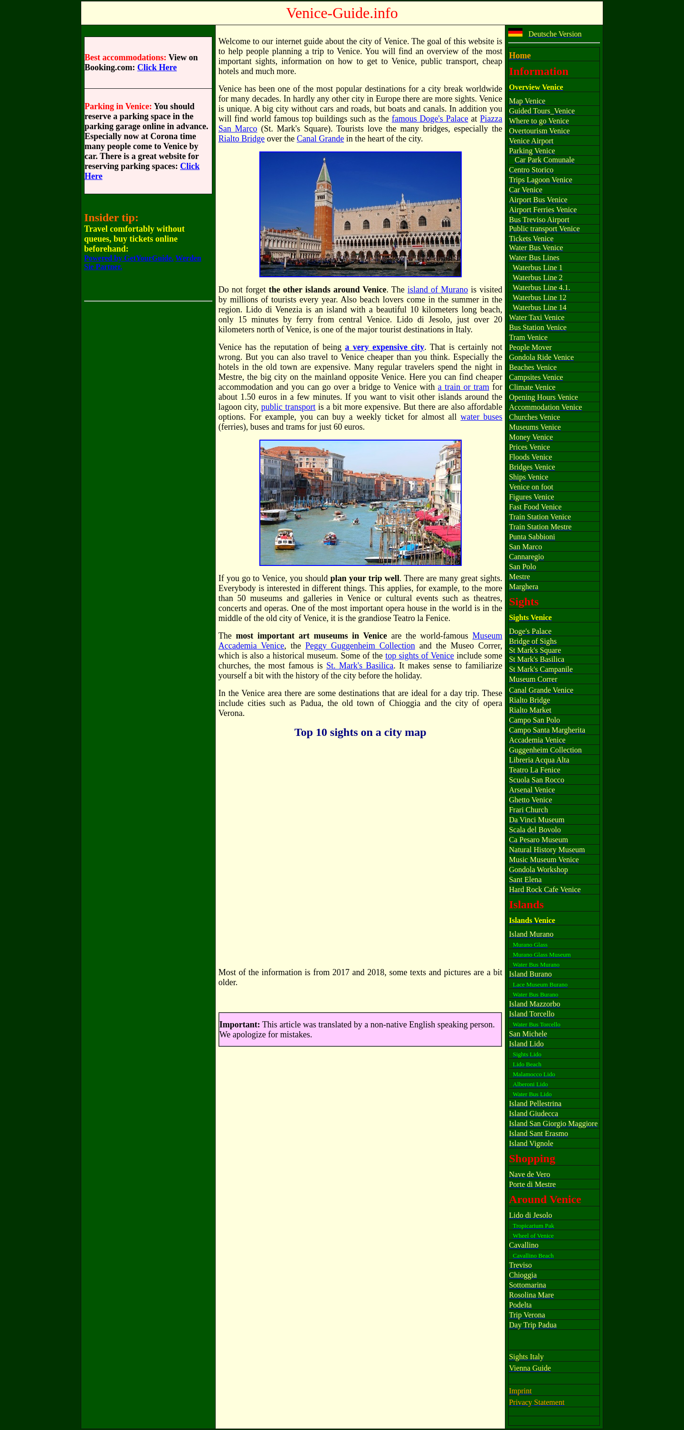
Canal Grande (320, 138)
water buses (482, 417)
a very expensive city (384, 347)
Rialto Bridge (241, 138)
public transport (288, 407)
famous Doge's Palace (430, 118)
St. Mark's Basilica (359, 665)
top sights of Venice (419, 655)
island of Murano (438, 289)
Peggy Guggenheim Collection (360, 645)
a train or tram (463, 387)
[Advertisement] (148, 472)
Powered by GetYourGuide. (129, 258)
